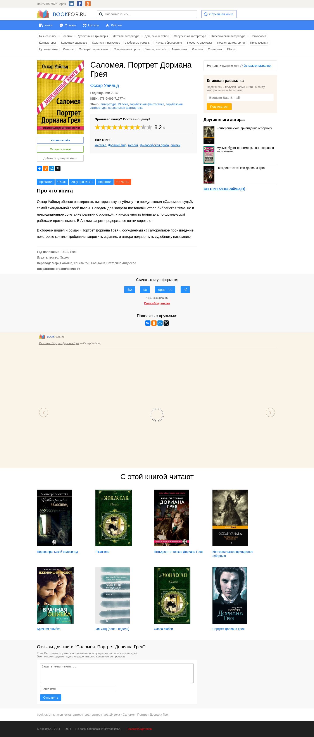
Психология (258, 36)
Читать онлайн (60, 140)
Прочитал (46, 182)
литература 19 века (114, 104)
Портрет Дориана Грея (228, 629)
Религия (68, 49)
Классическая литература (228, 36)
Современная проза (127, 49)
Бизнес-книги (47, 36)
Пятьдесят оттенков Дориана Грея (234, 168)
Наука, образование (168, 42)
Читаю (62, 182)
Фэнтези (197, 49)
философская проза (154, 145)
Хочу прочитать (82, 182)
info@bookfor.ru (111, 728)
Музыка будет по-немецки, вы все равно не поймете (239, 149)
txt (145, 289)
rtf (185, 289)
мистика (100, 145)
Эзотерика (215, 49)
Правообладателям (139, 728)
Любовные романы (137, 42)
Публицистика (48, 49)
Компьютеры (47, 42)
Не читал (122, 182)
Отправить (50, 697)
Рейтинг (116, 25)
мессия (133, 145)
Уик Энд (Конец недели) (112, 629)
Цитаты (93, 25)
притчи (175, 145)
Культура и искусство (106, 42)
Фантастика (179, 49)
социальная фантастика (125, 107)
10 (149, 127)
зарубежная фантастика (147, 104)
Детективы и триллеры (93, 36)
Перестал (105, 182)
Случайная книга (221, 14)
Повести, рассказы (199, 42)
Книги (49, 25)
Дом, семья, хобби (157, 36)
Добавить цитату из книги (60, 158)
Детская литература (126, 36)
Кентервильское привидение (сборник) (238, 128)
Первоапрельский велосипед (57, 551)
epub (165, 289)
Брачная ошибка (48, 629)
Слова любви (163, 629)
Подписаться (219, 106)
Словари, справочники (94, 49)
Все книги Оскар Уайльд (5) (224, 189)
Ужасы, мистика (155, 49)
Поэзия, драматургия (231, 42)
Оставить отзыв (60, 149)
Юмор (231, 49)
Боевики (67, 36)
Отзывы (70, 25)
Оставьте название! (258, 65)
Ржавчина (102, 551)
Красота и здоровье (74, 42)
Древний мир (117, 145)
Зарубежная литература (190, 36)
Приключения (259, 42)
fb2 (129, 289)
